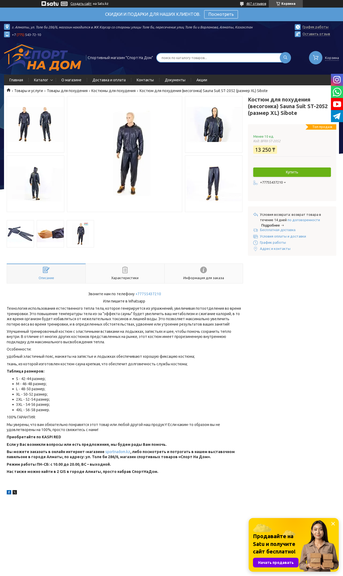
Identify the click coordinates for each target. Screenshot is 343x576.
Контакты (145, 80)
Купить (292, 172)
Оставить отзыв (316, 34)
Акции (201, 80)
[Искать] (285, 57)
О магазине (71, 80)
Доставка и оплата (109, 80)
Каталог (41, 80)
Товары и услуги (28, 91)
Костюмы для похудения (113, 91)
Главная (16, 80)
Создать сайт (81, 3)
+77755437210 (148, 294)
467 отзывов (256, 3)
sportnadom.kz (117, 452)
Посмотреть (221, 14)
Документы (175, 80)
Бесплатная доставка (278, 230)
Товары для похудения (67, 91)
